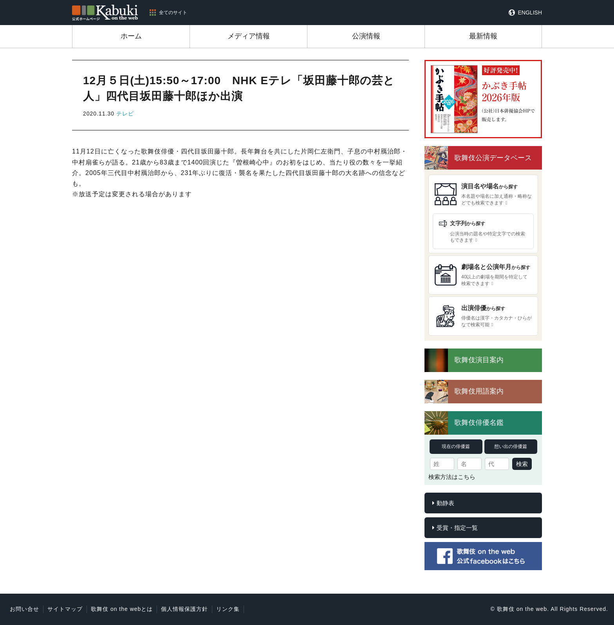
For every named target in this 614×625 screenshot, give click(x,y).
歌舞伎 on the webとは (122, 609)
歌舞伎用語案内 (479, 391)
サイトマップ (65, 609)
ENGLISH (530, 12)
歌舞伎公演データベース (493, 158)
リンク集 (228, 609)
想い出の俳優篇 (510, 446)
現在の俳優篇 (456, 446)
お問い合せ (24, 609)
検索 (522, 464)
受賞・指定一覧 (457, 527)
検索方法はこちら (451, 476)
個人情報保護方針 (184, 609)
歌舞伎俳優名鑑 (479, 422)
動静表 (445, 503)
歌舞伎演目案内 (479, 360)
